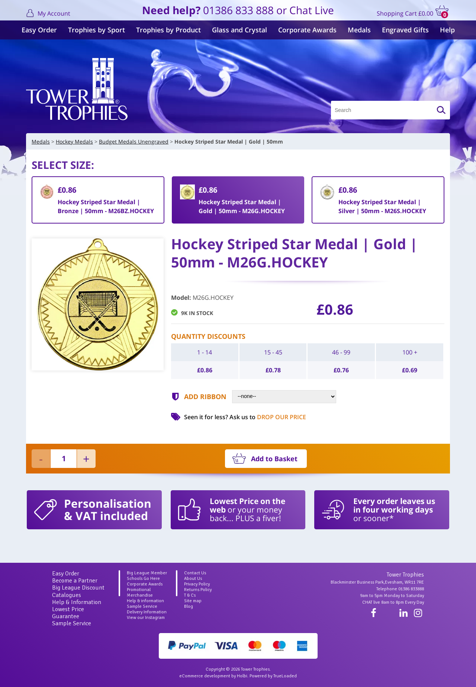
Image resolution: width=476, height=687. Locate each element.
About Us (193, 578)
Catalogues (66, 595)
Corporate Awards (307, 29)
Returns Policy (198, 590)
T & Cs (190, 595)
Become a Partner (74, 580)
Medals (359, 29)
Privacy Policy (197, 584)
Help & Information (76, 602)
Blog (188, 606)
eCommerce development (204, 676)
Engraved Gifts (405, 29)
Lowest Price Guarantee (68, 613)
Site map (193, 601)
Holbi (242, 676)
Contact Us (195, 573)
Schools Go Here (143, 578)
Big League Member (147, 573)
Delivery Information (147, 612)
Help (447, 29)
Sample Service (71, 623)
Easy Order (39, 29)
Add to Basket (274, 458)
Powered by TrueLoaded (273, 676)
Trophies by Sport (96, 29)
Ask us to (267, 417)
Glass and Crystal (239, 29)
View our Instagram (146, 617)
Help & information (145, 601)
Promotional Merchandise (140, 592)
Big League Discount (78, 587)
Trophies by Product (168, 29)
